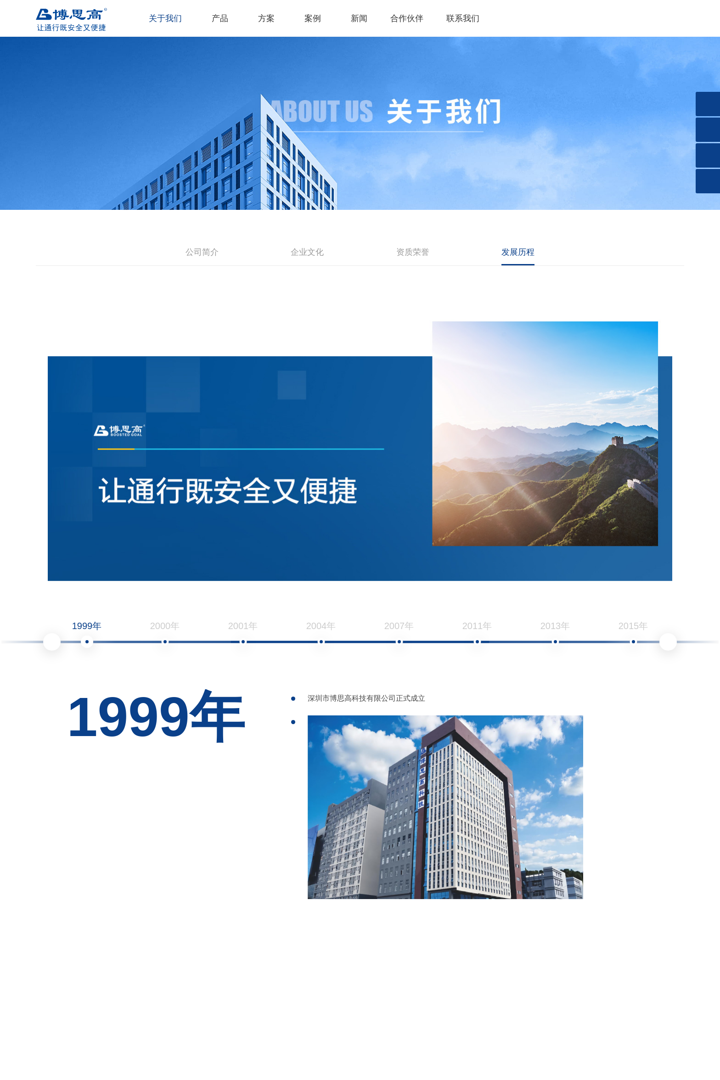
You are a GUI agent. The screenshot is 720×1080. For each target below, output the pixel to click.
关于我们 (165, 18)
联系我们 (462, 18)
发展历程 (517, 252)
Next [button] (668, 642)
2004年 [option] (321, 634)
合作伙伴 (406, 18)
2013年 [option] (555, 634)
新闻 (359, 18)
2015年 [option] (633, 634)
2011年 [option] (477, 634)
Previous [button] (52, 642)
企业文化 (307, 252)
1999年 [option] (87, 634)
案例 (312, 18)
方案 (266, 18)
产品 (220, 18)
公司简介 (202, 252)
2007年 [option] (399, 634)
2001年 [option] (243, 634)
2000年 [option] (165, 634)
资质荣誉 (412, 252)
